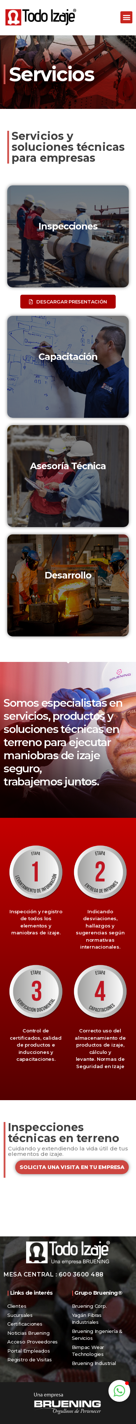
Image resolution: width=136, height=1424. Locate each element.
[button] (126, 17)
